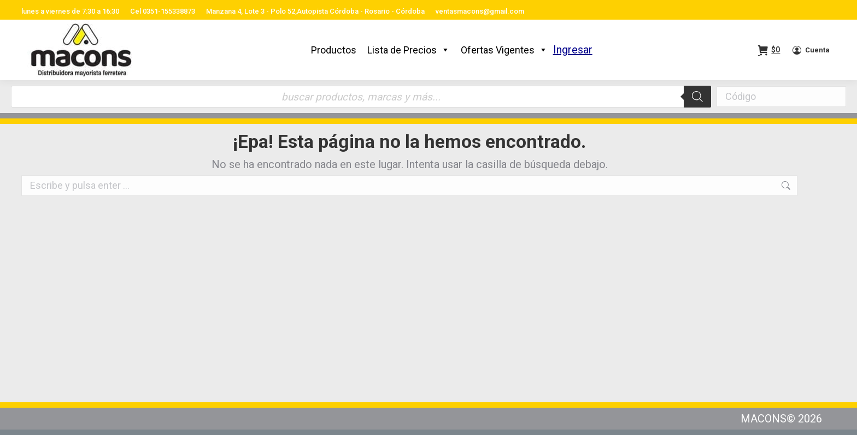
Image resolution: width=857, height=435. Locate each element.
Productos (333, 50)
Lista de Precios (408, 50)
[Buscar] (697, 97)
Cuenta (810, 50)
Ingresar (572, 49)
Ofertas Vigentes (504, 50)
